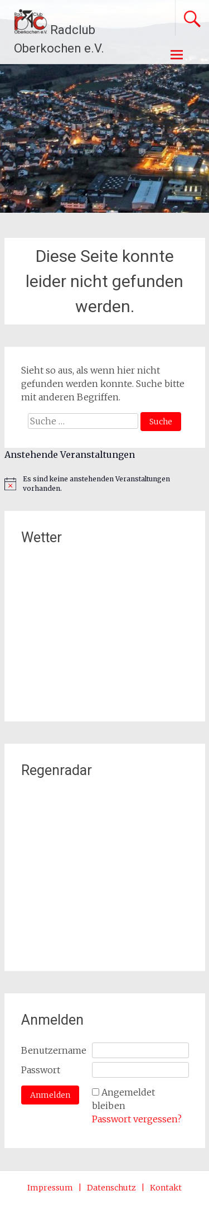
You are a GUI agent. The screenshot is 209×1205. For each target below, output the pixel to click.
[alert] (104, 484)
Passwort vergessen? (137, 1119)
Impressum (50, 1188)
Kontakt (166, 1188)
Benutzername (53, 1050)
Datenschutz (111, 1188)
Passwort (40, 1069)
